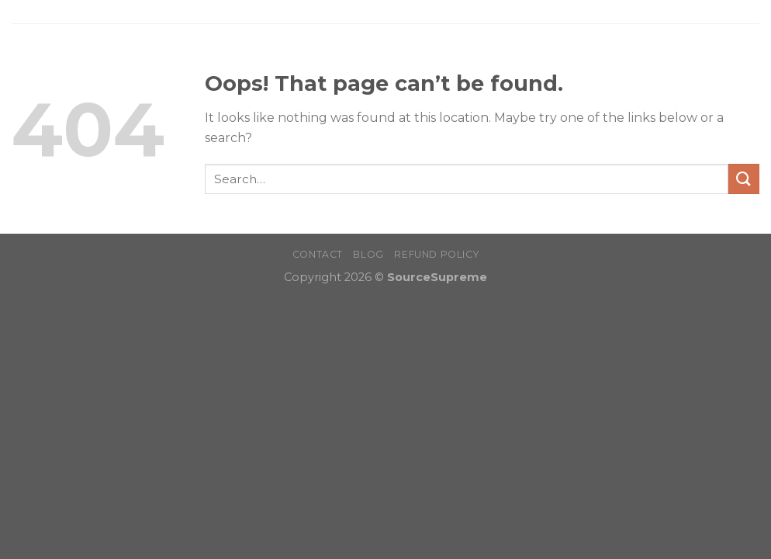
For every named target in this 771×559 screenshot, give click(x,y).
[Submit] (743, 179)
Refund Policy (436, 254)
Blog (368, 254)
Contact (317, 254)
